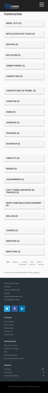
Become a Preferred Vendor (14, 358)
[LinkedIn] (22, 308)
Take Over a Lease (10, 345)
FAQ (5, 352)
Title (8, 262)
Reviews (41, 264)
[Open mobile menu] (41, 4)
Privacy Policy (9, 328)
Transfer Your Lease (11, 349)
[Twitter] (7, 308)
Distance (32, 264)
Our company (9, 321)
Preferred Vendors (10, 355)
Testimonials (8, 335)
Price (32, 262)
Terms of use (8, 325)
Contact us (8, 331)
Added (39, 262)
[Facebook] (15, 308)
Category (15, 262)
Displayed (22, 264)
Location (24, 262)
